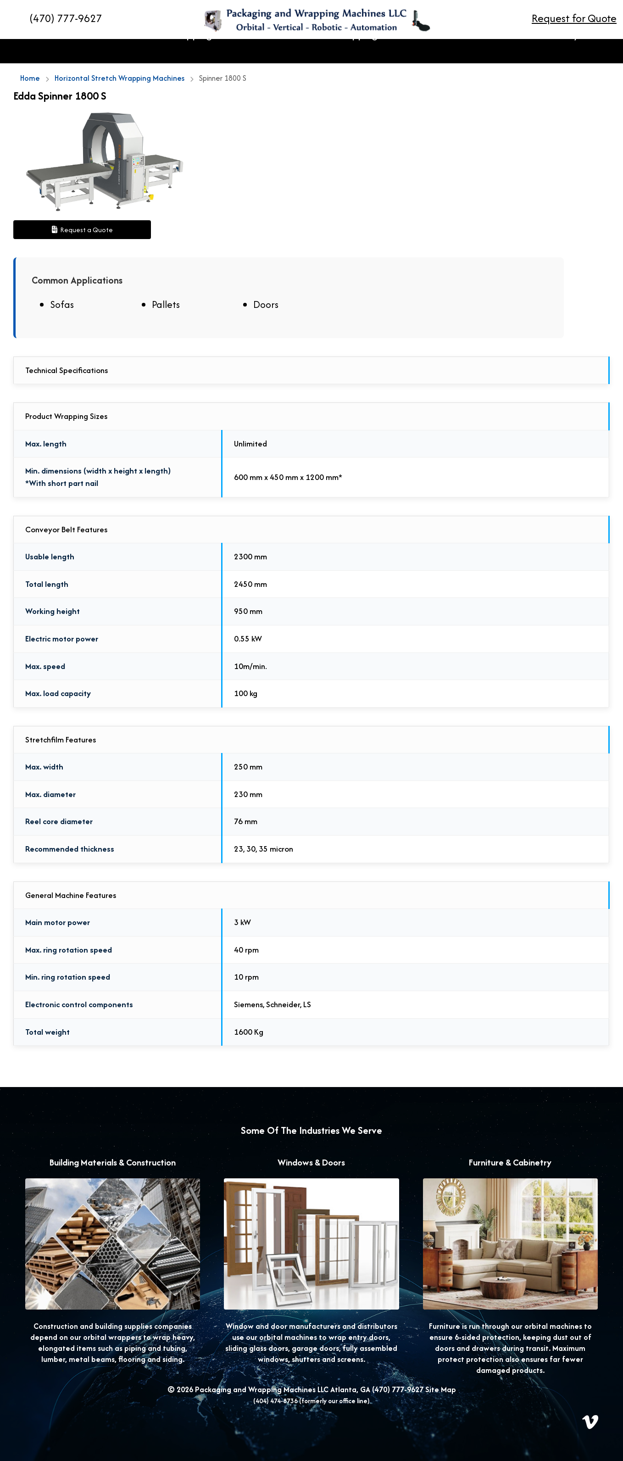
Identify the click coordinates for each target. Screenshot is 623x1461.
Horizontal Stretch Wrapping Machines (168, 51)
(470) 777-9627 (397, 1389)
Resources (508, 51)
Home (63, 51)
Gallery (558, 51)
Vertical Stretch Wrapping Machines (335, 51)
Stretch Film (448, 51)
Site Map (440, 1389)
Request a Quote (82, 229)
